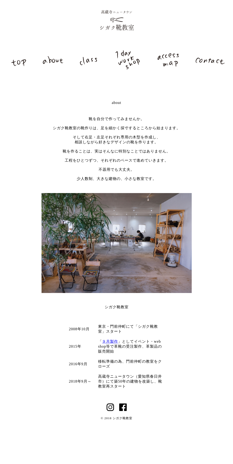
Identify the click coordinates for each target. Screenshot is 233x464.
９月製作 (110, 341)
